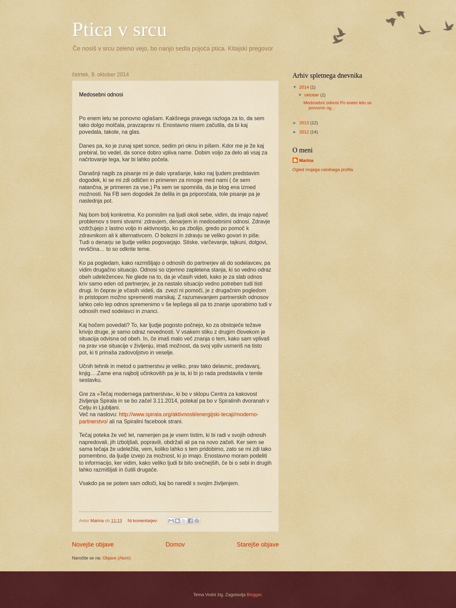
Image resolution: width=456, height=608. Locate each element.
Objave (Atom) (116, 557)
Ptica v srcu (119, 29)
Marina (306, 160)
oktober (312, 94)
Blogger (254, 594)
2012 (304, 131)
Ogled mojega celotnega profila (322, 169)
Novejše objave (93, 544)
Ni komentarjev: (143, 520)
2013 (304, 122)
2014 (304, 87)
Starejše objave (258, 544)
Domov (175, 544)
